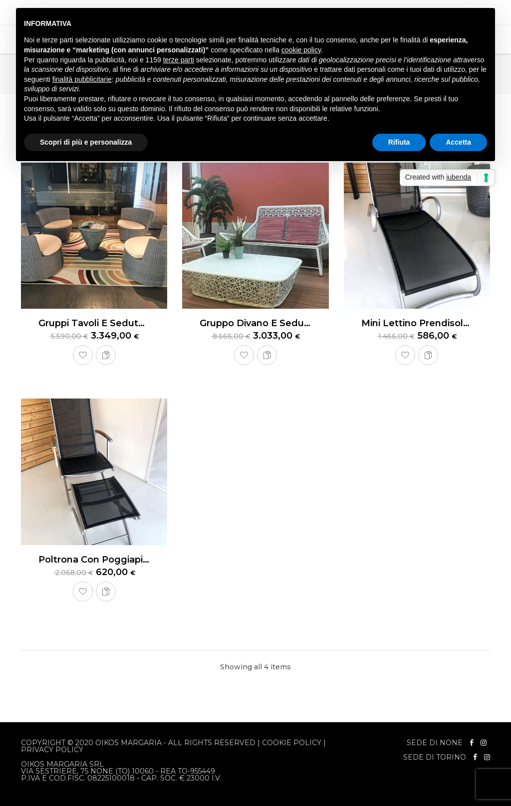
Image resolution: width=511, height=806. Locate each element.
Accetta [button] (458, 142)
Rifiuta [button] (399, 142)
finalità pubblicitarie (82, 79)
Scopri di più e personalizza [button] (86, 142)
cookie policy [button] (301, 50)
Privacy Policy (52, 749)
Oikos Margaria (128, 742)
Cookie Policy (291, 742)
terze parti (178, 60)
